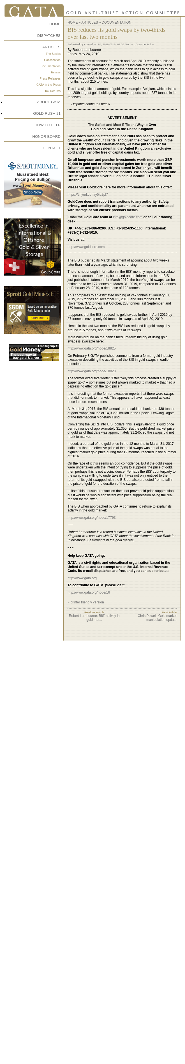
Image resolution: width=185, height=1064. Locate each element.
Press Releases (50, 78)
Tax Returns (53, 91)
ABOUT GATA (49, 102)
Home (73, 22)
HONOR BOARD (46, 136)
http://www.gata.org (82, 578)
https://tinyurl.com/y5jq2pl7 (88, 195)
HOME (55, 24)
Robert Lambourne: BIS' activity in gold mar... (94, 618)
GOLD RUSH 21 (47, 113)
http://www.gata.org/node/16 (89, 592)
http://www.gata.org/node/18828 (92, 371)
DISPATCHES (49, 35)
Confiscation (52, 60)
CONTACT (52, 148)
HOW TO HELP (47, 125)
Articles (89, 22)
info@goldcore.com (127, 217)
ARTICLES (51, 47)
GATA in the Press (48, 84)
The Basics (53, 53)
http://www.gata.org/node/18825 (92, 348)
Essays (56, 72)
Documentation (50, 66)
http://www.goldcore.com (86, 247)
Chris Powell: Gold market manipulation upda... (157, 618)
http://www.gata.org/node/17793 (92, 518)
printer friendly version (87, 602)
